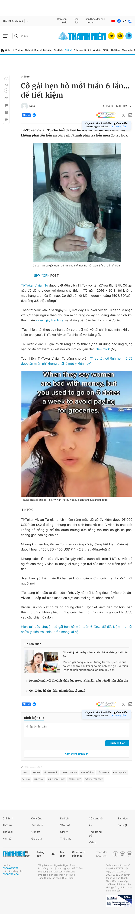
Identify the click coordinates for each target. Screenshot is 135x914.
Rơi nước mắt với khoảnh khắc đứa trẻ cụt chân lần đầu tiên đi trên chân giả (78, 680)
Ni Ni (32, 106)
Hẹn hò (36, 773)
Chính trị (9, 50)
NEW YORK (41, 276)
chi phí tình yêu (69, 773)
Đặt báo (27, 854)
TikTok (25, 773)
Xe (90, 825)
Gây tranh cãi (50, 773)
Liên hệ (87, 21)
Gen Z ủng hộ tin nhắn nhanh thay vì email (57, 690)
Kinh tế (38, 50)
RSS (53, 854)
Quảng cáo (40, 854)
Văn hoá (65, 825)
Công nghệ (127, 50)
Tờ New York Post (94, 779)
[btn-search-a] (16, 36)
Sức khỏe (58, 50)
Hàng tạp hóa (119, 773)
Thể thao (115, 50)
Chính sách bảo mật (78, 854)
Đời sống (47, 50)
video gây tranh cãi (50, 320)
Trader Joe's (75, 779)
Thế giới (29, 50)
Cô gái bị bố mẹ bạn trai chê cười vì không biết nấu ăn (95, 654)
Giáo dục (78, 50)
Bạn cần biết (62, 21)
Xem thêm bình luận (76, 753)
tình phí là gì (87, 773)
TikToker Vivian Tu (34, 285)
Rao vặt (122, 825)
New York (102, 349)
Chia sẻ (26, 115)
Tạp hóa (26, 779)
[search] (30, 36)
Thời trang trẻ (95, 833)
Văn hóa (97, 50)
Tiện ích (76, 21)
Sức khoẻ (37, 825)
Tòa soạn (62, 854)
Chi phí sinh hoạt (56, 779)
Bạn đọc (123, 818)
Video (92, 842)
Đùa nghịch (103, 773)
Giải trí (106, 50)
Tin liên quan (32, 644)
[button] (6, 79)
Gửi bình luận (117, 743)
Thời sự (19, 50)
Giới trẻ (68, 50)
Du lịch (87, 50)
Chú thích (39, 779)
